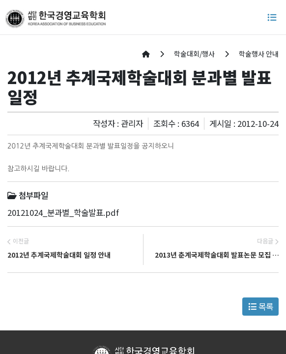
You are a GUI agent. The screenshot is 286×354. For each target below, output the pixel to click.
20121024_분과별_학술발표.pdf (63, 212)
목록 (260, 306)
